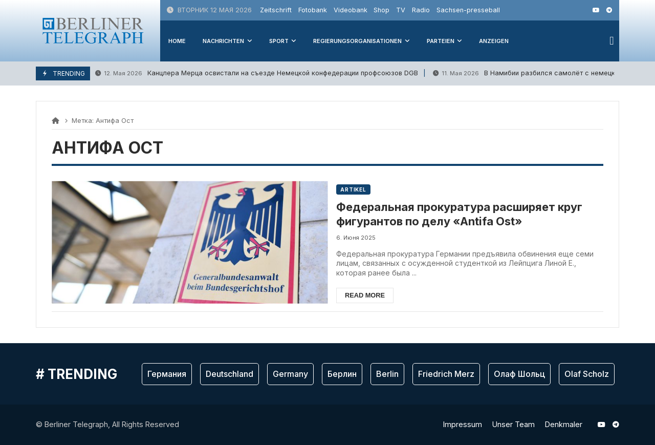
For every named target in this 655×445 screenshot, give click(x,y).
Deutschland (229, 374)
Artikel (361, 189)
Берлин (342, 374)
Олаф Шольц (519, 374)
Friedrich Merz (446, 374)
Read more (372, 295)
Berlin (387, 374)
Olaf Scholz (586, 374)
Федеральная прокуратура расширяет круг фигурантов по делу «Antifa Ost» (468, 214)
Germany (290, 374)
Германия (166, 374)
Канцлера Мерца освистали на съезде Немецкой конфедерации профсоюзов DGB (256, 73)
